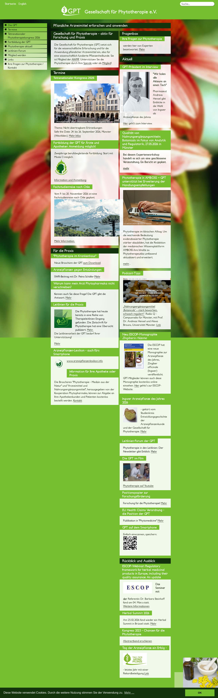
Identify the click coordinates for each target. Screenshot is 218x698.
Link (158, 324)
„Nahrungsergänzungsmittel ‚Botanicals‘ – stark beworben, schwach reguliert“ (140, 310)
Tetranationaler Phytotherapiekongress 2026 (22, 35)
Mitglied (106, 63)
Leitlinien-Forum (15, 50)
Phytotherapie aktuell (18, 46)
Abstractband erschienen (137, 640)
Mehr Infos (75, 135)
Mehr (68, 297)
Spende (87, 63)
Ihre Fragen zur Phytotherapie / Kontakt (24, 65)
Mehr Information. (64, 240)
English (22, 3)
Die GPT (11, 25)
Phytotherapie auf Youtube (138, 485)
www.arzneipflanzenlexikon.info (85, 360)
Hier (125, 123)
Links (9, 59)
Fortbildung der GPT (18, 41)
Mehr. (90, 329)
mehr (126, 168)
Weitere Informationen (136, 606)
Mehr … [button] (129, 692)
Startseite (10, 3)
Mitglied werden (15, 55)
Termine (11, 29)
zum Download (91, 262)
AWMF (75, 59)
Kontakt (77, 400)
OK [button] (200, 692)
